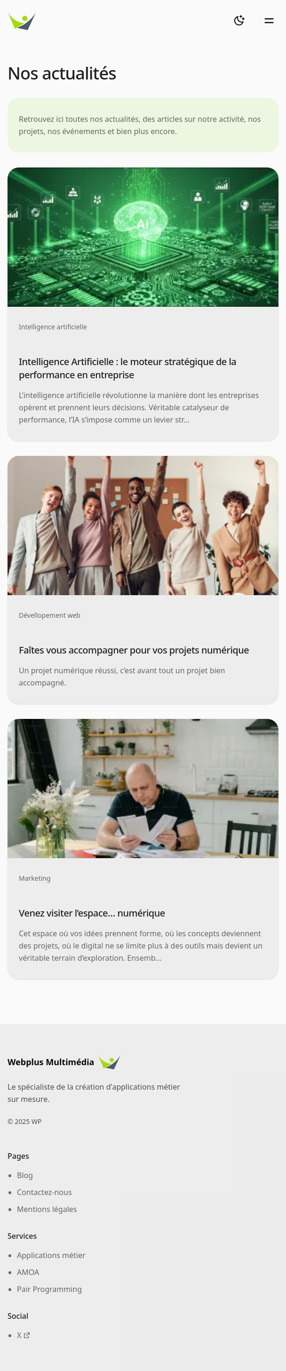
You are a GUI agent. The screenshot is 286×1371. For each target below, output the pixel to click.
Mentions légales (47, 1209)
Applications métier (51, 1255)
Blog (25, 1175)
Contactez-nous (44, 1192)
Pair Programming (49, 1289)
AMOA (28, 1272)
